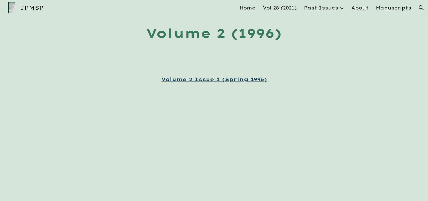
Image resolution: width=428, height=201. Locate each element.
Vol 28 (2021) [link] (280, 8)
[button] (421, 8)
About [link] (360, 8)
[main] (214, 33)
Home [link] (248, 8)
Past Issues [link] (321, 8)
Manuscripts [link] (393, 8)
